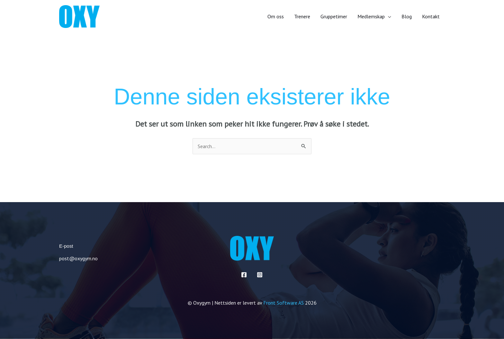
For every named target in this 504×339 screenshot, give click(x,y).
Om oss (275, 16)
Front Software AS (283, 302)
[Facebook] (244, 275)
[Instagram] (260, 275)
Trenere (302, 16)
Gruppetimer (333, 16)
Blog (406, 16)
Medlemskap (371, 16)
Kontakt (431, 16)
